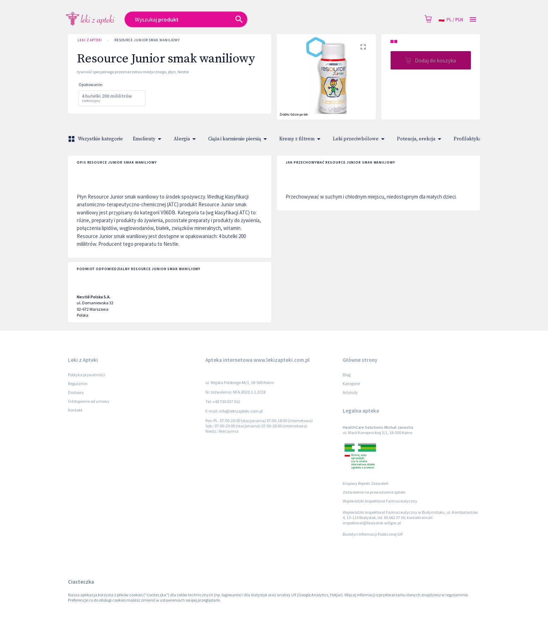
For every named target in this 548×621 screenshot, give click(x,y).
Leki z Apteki (90, 40)
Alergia (186, 139)
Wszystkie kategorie (96, 139)
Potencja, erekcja (420, 139)
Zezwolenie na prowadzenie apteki (374, 492)
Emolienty (148, 139)
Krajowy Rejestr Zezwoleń (365, 483)
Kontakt (75, 410)
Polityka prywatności (86, 374)
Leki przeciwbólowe (360, 139)
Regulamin (78, 383)
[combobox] (223, 19)
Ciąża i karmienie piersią (239, 139)
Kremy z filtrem (301, 139)
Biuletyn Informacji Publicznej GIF (373, 534)
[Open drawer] (473, 20)
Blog (346, 374)
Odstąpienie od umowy (89, 401)
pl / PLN (451, 20)
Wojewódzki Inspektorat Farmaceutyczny (380, 501)
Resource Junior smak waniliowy (147, 40)
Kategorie (351, 383)
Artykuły (350, 392)
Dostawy (76, 392)
